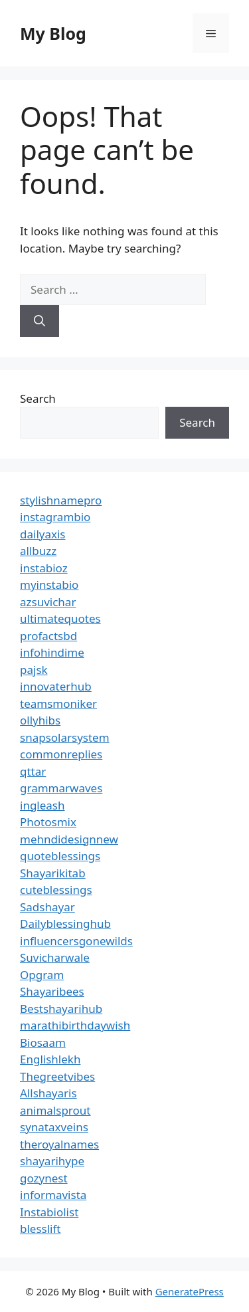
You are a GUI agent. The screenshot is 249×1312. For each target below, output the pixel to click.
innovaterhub (56, 686)
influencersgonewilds (76, 940)
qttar (33, 771)
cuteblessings (56, 889)
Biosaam (43, 1042)
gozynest (44, 1178)
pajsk (34, 669)
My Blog (53, 33)
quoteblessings (60, 855)
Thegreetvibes (57, 1076)
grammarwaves (61, 788)
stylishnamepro (61, 500)
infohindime (52, 652)
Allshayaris (48, 1093)
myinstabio (49, 584)
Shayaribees (52, 991)
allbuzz (38, 550)
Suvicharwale (55, 957)
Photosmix (48, 821)
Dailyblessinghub (65, 923)
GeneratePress (189, 1291)
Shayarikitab (53, 873)
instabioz (44, 568)
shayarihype (52, 1160)
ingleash (42, 805)
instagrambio (55, 516)
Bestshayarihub (61, 1008)
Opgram (42, 974)
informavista (53, 1194)
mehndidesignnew (69, 839)
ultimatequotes (60, 618)
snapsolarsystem (65, 737)
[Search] (39, 321)
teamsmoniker (58, 703)
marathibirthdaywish (75, 1025)
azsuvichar (48, 601)
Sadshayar (47, 907)
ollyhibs (40, 720)
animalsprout (55, 1110)
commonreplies (61, 754)
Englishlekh (50, 1059)
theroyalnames (59, 1144)
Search (38, 398)
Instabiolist (49, 1212)
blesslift (40, 1228)
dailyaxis (43, 534)
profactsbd (48, 635)
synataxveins (54, 1127)
